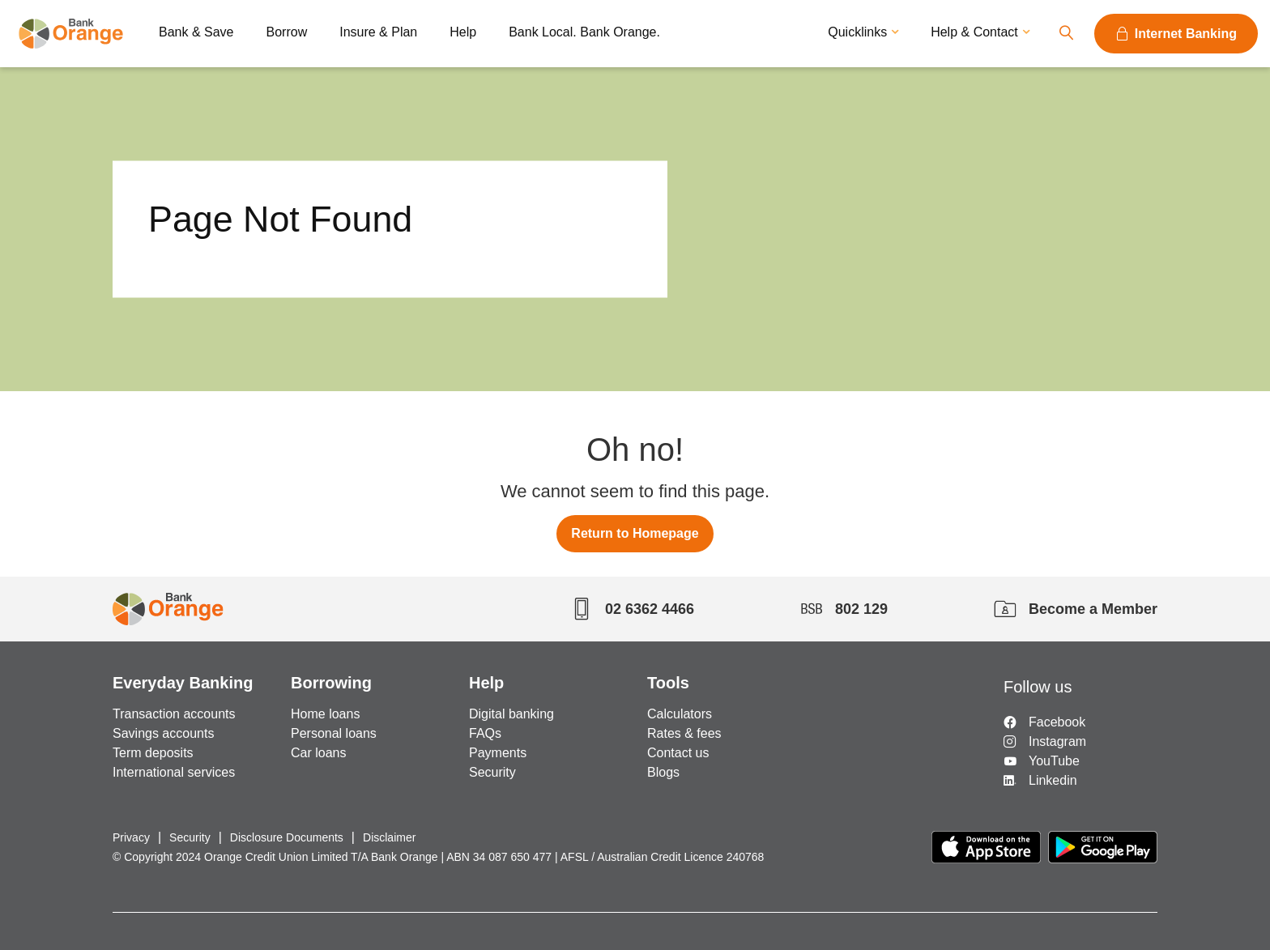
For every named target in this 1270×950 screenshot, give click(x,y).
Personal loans (334, 733)
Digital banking (511, 714)
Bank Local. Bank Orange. (584, 32)
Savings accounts (163, 733)
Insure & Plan (378, 32)
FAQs (485, 733)
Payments (497, 753)
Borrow (287, 32)
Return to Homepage (634, 533)
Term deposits (153, 753)
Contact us (678, 753)
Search (1066, 33)
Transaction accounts (174, 714)
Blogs (663, 772)
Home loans (325, 714)
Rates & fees (684, 733)
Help (463, 32)
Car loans (318, 753)
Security (492, 772)
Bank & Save (196, 32)
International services (174, 772)
